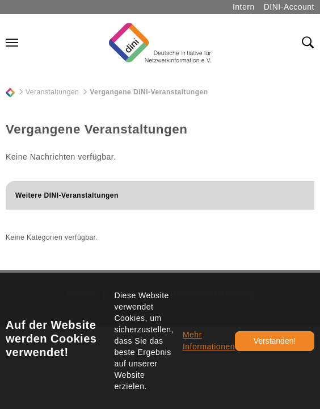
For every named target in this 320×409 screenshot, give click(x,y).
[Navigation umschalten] (12, 42)
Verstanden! (275, 340)
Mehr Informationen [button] (209, 340)
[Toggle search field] (308, 42)
